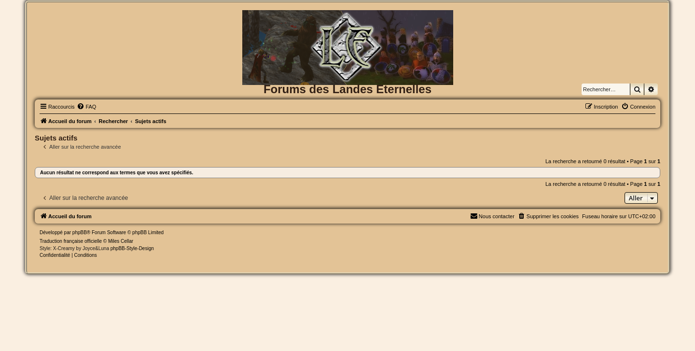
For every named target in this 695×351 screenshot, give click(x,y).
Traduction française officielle (71, 241)
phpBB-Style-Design (132, 248)
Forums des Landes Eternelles (347, 89)
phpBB (79, 232)
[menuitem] (86, 107)
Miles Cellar (120, 241)
